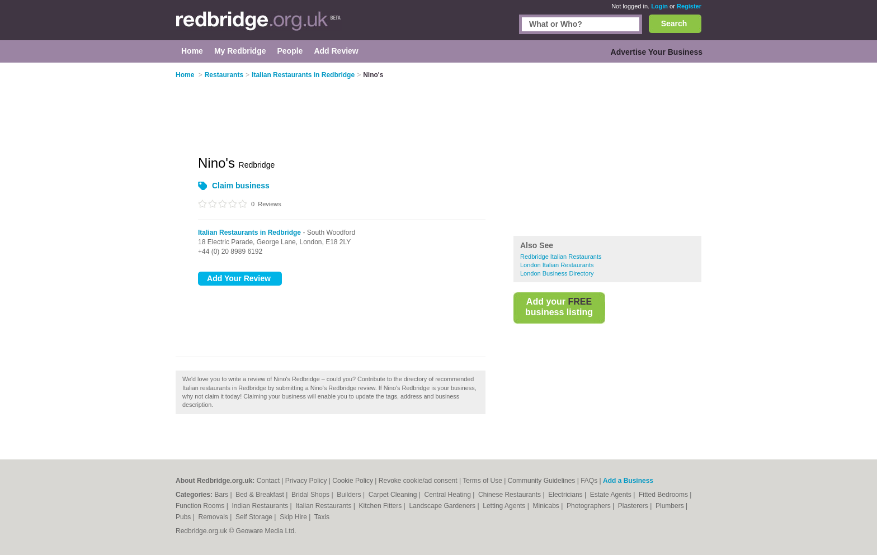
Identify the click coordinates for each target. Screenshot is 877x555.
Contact (268, 481)
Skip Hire (294, 517)
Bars (222, 495)
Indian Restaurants (261, 506)
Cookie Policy (352, 481)
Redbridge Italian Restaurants (561, 256)
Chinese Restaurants (510, 495)
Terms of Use (482, 481)
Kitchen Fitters (381, 506)
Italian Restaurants (324, 506)
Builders (350, 495)
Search (674, 23)
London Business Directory (556, 273)
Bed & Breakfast (260, 495)
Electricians (566, 495)
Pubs (184, 517)
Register (689, 6)
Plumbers (671, 506)
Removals (214, 517)
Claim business (241, 185)
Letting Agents (505, 506)
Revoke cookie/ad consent (418, 481)
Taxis (321, 517)
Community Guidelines (542, 481)
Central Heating (449, 495)
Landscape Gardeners (443, 506)
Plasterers (634, 506)
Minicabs (546, 506)
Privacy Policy (306, 481)
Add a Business (628, 481)
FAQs (589, 481)
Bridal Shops (311, 495)
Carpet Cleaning (394, 495)
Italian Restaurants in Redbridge (249, 232)
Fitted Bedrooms (664, 495)
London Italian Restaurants (556, 265)
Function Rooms (201, 506)
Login (659, 6)
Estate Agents (611, 495)
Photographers (589, 506)
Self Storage (254, 517)
